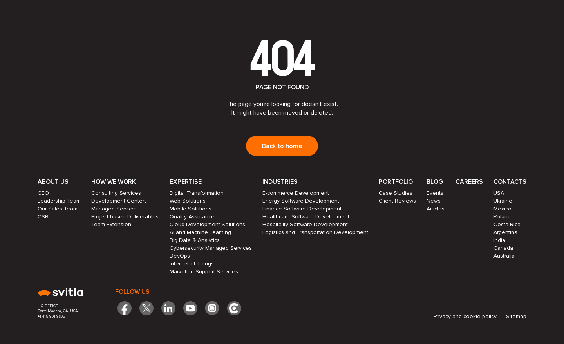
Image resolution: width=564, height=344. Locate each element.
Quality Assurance (192, 216)
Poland (502, 216)
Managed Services (114, 208)
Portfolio (396, 182)
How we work (113, 182)
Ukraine (503, 201)
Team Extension (111, 224)
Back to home (282, 146)
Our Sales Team (58, 208)
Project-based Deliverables (125, 216)
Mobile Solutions (191, 208)
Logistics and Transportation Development (315, 232)
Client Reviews (397, 201)
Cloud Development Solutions (207, 224)
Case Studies (395, 193)
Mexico (503, 208)
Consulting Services (116, 193)
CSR (43, 216)
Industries (280, 182)
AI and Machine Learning (200, 232)
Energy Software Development (300, 201)
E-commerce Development (295, 193)
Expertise (186, 182)
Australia (504, 256)
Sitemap (516, 316)
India (499, 240)
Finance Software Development (302, 208)
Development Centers (119, 201)
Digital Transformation (197, 193)
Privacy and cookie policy (465, 316)
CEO (43, 193)
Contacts (510, 182)
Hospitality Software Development (305, 224)
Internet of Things (192, 263)
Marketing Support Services (204, 271)
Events (435, 193)
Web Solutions (188, 201)
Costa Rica (507, 224)
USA (499, 193)
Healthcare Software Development (305, 216)
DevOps (180, 256)
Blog (435, 182)
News (434, 201)
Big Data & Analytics (195, 240)
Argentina (505, 232)
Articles (436, 208)
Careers (469, 182)
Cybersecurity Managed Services (211, 248)
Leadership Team (59, 201)
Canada (503, 248)
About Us (53, 182)
